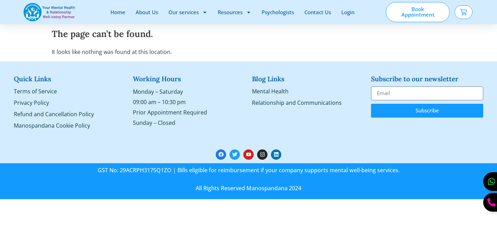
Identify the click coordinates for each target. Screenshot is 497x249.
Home (117, 12)
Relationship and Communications (297, 103)
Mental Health (270, 91)
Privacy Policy (31, 103)
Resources (234, 12)
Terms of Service (35, 91)
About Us (147, 12)
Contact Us (317, 12)
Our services (187, 12)
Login (347, 12)
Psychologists (278, 12)
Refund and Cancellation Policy (54, 114)
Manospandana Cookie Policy (52, 126)
